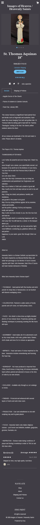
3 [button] (21, 47)
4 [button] (23, 47)
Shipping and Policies (20, 495)
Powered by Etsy (20, 521)
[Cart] (37, 3)
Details (6, 91)
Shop (20, 488)
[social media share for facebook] (10, 84)
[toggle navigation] (2, 3)
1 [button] (16, 47)
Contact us (20, 498)
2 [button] (19, 47)
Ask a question (26, 84)
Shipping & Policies (20, 91)
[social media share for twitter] (14, 84)
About (20, 491)
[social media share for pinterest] (19, 84)
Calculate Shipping (20, 67)
